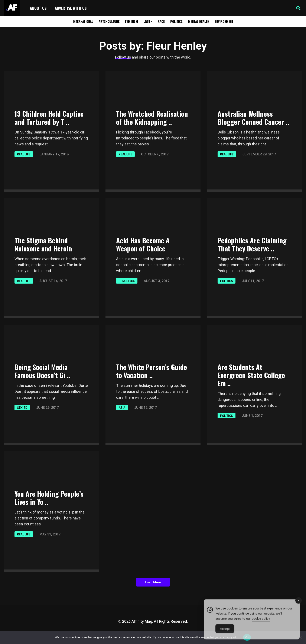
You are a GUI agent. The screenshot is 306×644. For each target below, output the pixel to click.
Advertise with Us (71, 8)
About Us (38, 8)
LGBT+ (147, 21)
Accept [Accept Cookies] (225, 633)
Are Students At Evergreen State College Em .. (251, 375)
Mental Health (198, 21)
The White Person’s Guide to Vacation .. (151, 371)
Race (161, 21)
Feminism (131, 21)
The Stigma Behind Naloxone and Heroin (43, 244)
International (83, 21)
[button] (298, 8)
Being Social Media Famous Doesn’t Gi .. (42, 371)
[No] (301, 637)
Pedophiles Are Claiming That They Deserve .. (252, 244)
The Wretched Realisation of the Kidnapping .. (152, 118)
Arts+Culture (109, 21)
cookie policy (261, 623)
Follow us (123, 57)
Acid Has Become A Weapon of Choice (143, 244)
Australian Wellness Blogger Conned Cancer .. (253, 118)
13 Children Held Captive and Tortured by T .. (49, 118)
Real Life (23, 154)
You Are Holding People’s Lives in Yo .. (49, 498)
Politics (176, 21)
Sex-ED (22, 407)
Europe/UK (127, 281)
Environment (224, 21)
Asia (122, 407)
